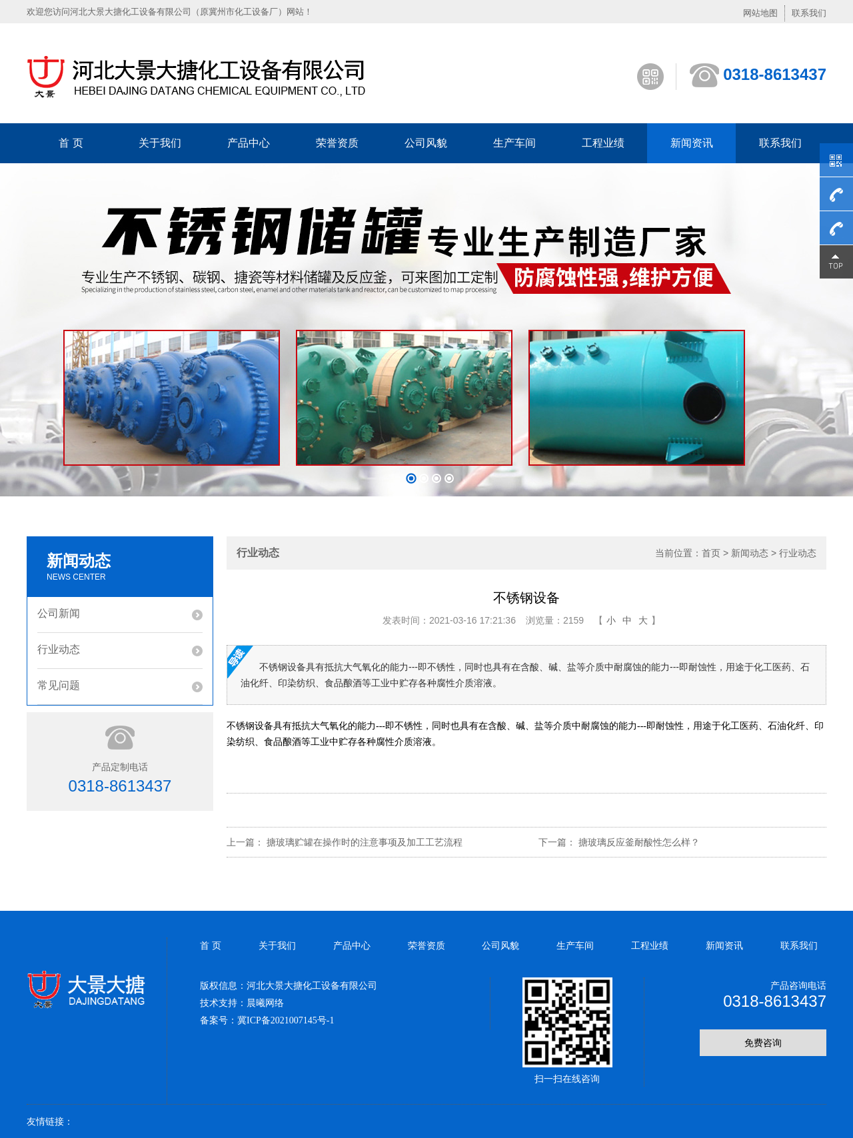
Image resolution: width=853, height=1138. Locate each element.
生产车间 (514, 143)
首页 (711, 553)
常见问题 (58, 685)
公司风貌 (426, 143)
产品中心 (248, 143)
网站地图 (760, 13)
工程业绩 (603, 143)
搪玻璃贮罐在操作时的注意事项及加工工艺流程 (364, 842)
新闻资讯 (691, 143)
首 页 (71, 143)
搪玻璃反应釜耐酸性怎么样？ (639, 842)
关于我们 (160, 143)
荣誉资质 (337, 143)
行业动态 (58, 649)
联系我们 (809, 13)
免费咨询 (763, 1042)
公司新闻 (58, 613)
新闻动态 (749, 553)
